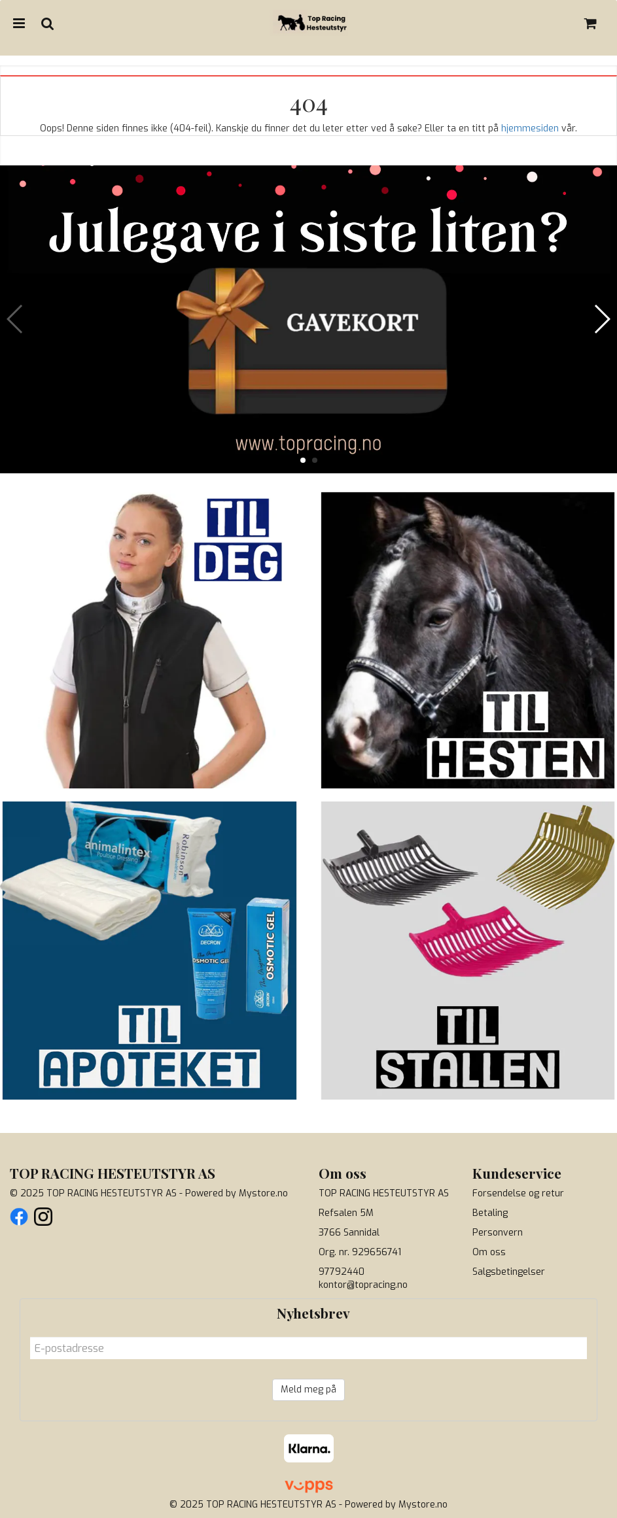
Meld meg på (308, 1389)
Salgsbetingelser (508, 1272)
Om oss (489, 1252)
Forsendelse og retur (518, 1193)
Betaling (490, 1213)
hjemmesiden (530, 128)
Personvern (497, 1232)
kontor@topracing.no (363, 1285)
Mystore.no (263, 1193)
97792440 (341, 1272)
